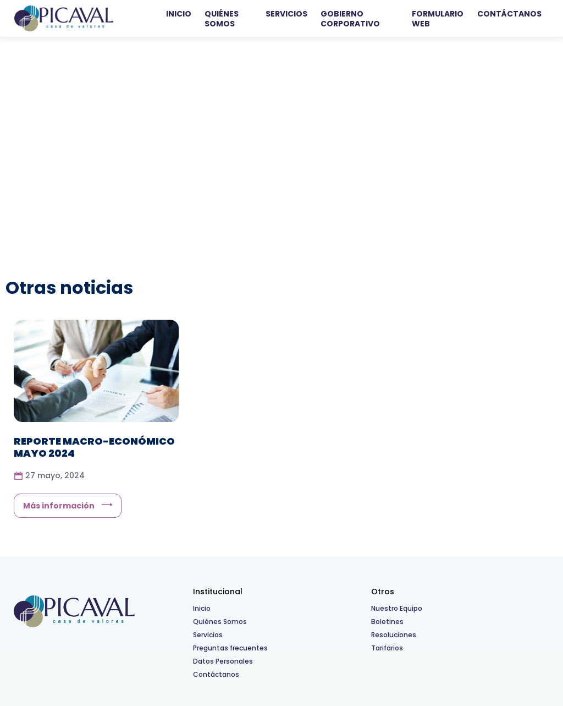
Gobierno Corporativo (350, 18)
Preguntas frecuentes (230, 648)
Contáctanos (509, 13)
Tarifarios (387, 648)
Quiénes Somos (222, 18)
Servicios (286, 13)
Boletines (387, 621)
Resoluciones (393, 634)
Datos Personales (223, 661)
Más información (59, 505)
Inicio (178, 13)
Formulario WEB (437, 18)
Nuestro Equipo (396, 608)
